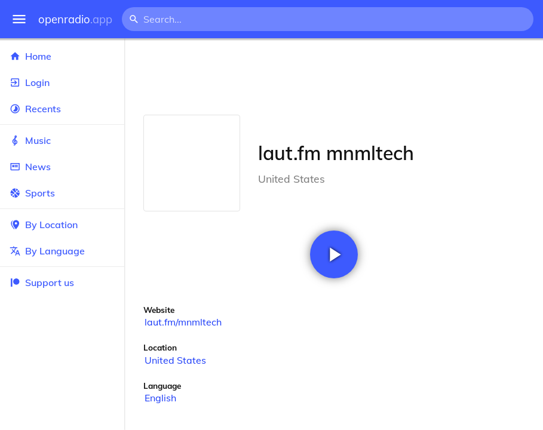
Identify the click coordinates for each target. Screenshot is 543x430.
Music (62, 140)
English (160, 398)
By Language (62, 251)
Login (62, 82)
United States (175, 360)
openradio (75, 19)
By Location (62, 224)
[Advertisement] (333, 76)
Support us (42, 282)
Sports (62, 193)
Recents (62, 109)
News (62, 166)
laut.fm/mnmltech (183, 322)
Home (62, 56)
